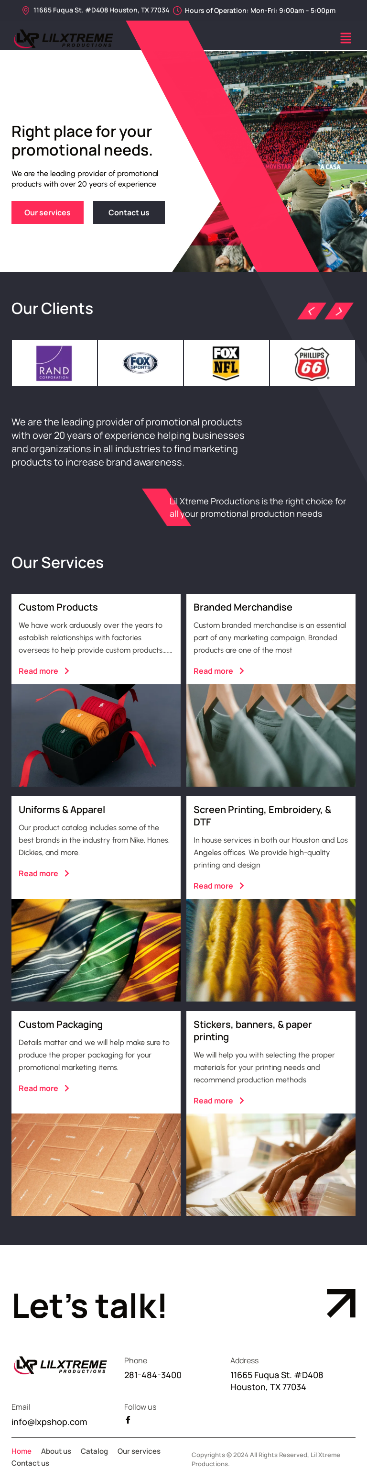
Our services (139, 1451)
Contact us (30, 1463)
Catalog (94, 1451)
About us (56, 1451)
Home (21, 1451)
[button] (346, 39)
